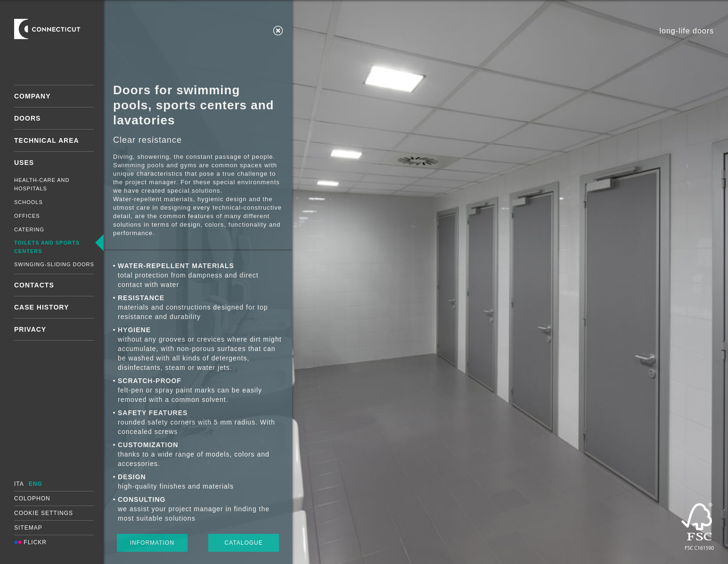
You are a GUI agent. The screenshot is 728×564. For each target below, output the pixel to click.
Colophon (32, 498)
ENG (35, 484)
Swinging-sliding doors (54, 264)
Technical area (46, 140)
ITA (19, 484)
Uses (24, 162)
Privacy (30, 329)
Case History (41, 307)
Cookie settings (43, 513)
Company (32, 96)
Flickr (30, 542)
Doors (27, 118)
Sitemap (28, 527)
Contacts (34, 285)
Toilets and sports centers (47, 247)
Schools (28, 202)
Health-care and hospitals (41, 184)
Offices (27, 216)
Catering (29, 229)
